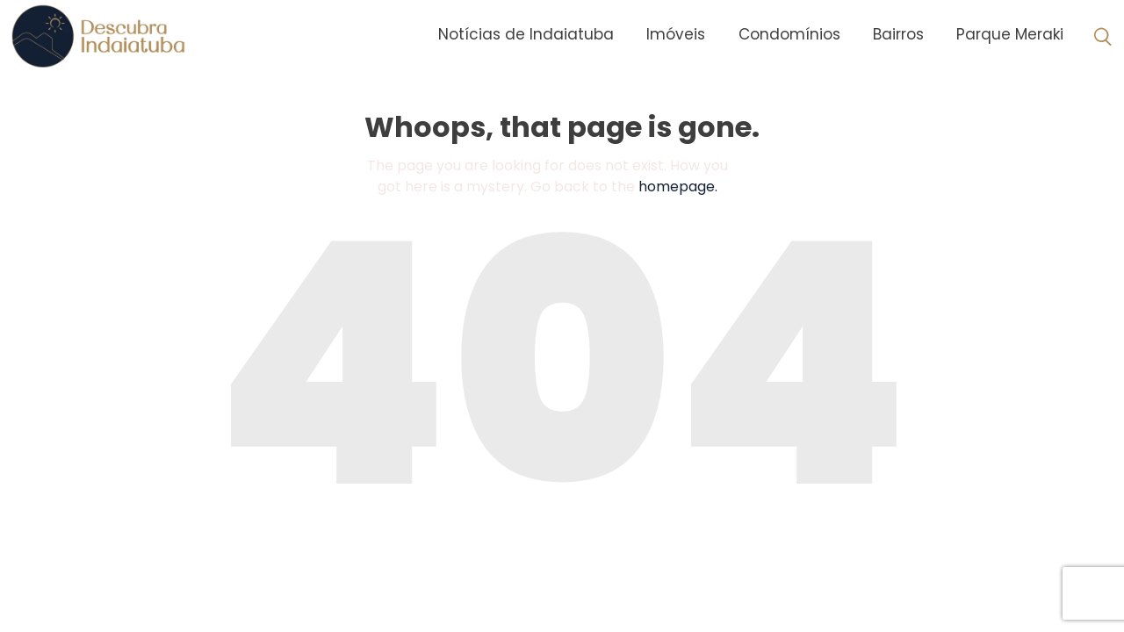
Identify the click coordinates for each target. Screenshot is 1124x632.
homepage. (677, 186)
